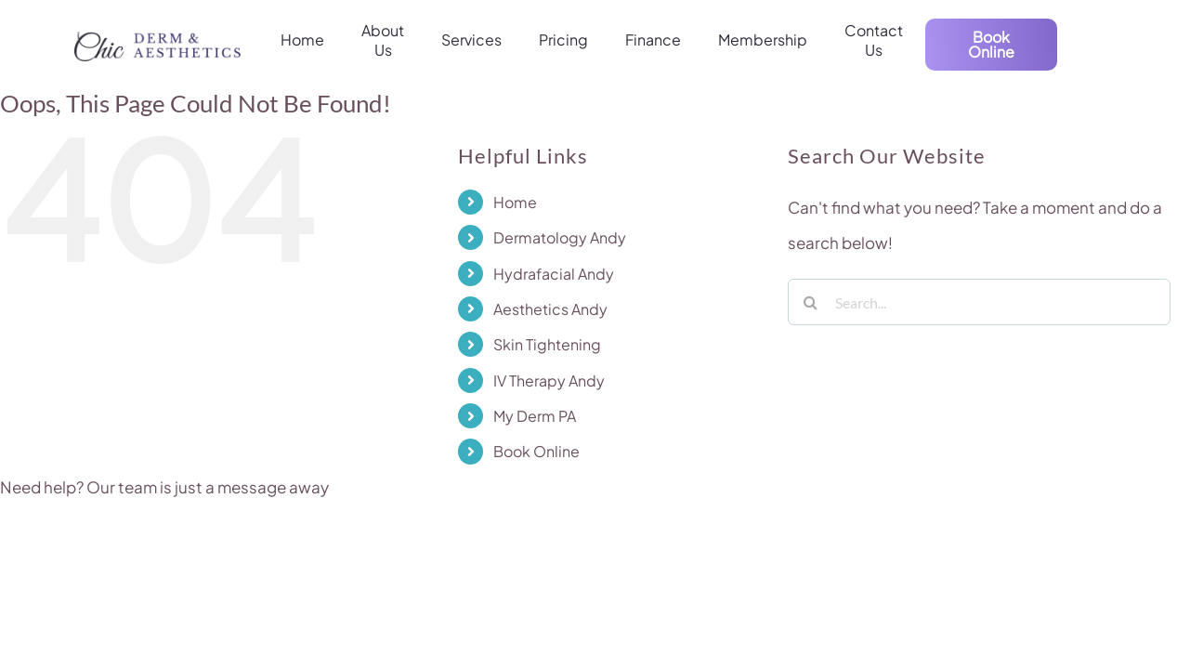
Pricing (563, 40)
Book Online (536, 451)
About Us (382, 40)
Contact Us (873, 40)
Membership (762, 40)
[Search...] (979, 302)
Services (471, 40)
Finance (653, 40)
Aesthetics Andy (550, 309)
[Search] (811, 302)
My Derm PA (534, 416)
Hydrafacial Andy (553, 273)
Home (302, 40)
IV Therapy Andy (549, 380)
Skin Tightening (547, 344)
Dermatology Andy (559, 237)
